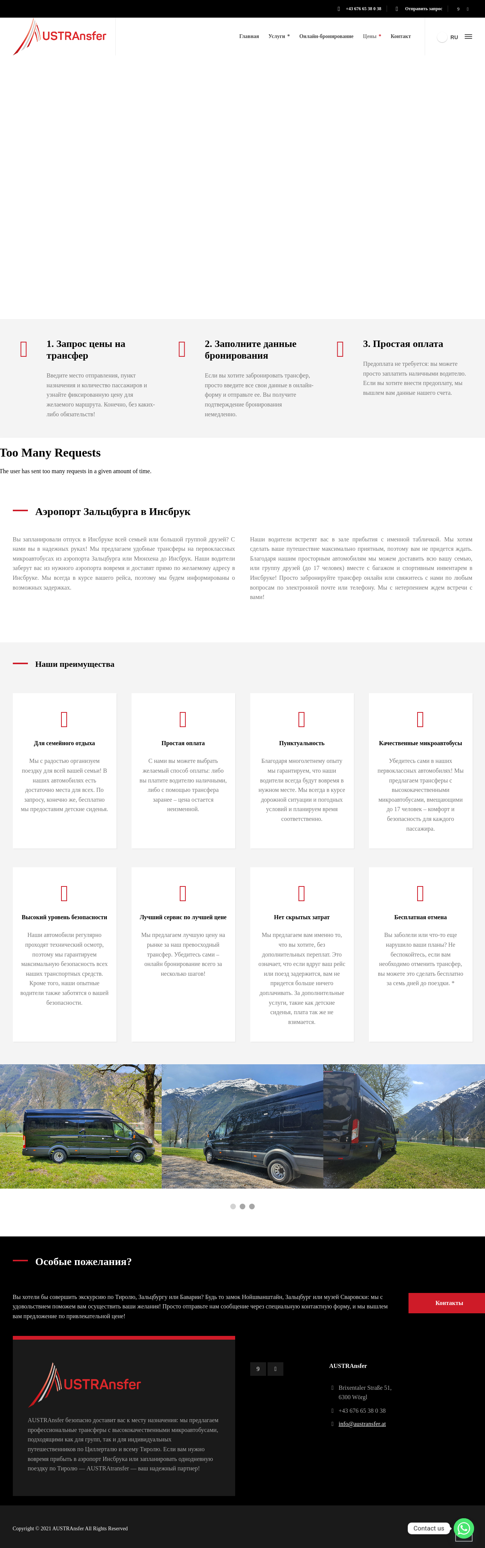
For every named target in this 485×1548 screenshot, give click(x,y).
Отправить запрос (423, 8)
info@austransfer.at (362, 1424)
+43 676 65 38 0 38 (363, 8)
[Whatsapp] (464, 1528)
